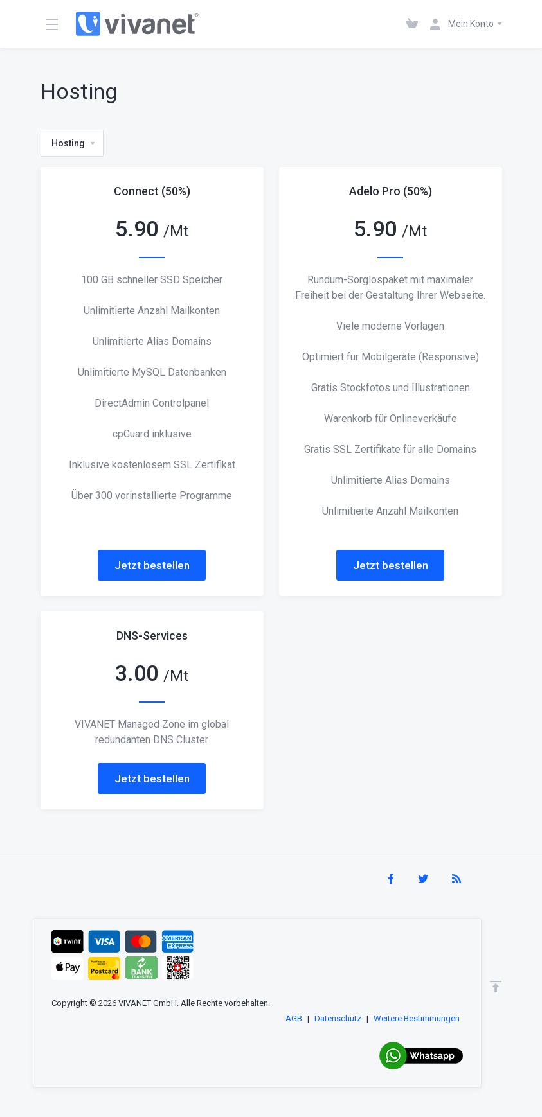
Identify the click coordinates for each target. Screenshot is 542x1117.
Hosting (73, 143)
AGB (293, 1018)
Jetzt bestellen (152, 565)
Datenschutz (337, 1018)
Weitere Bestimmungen (417, 1018)
